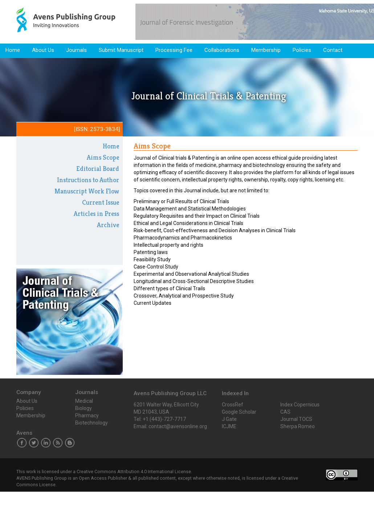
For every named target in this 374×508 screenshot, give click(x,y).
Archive (108, 225)
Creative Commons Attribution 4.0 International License (134, 471)
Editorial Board (97, 168)
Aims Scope (103, 157)
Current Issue (100, 202)
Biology (83, 408)
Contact (332, 50)
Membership (266, 50)
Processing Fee (173, 50)
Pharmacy (87, 415)
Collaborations (221, 50)
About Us (43, 50)
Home (12, 50)
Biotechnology (91, 423)
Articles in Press (96, 213)
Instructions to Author (88, 180)
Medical (84, 401)
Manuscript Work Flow (86, 191)
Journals (76, 50)
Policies (302, 50)
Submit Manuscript (121, 50)
